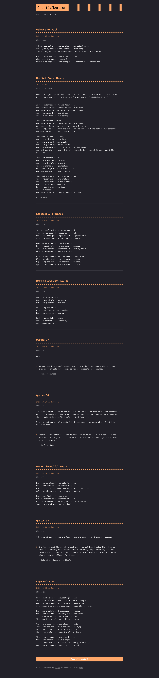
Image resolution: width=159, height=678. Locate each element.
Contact (54, 14)
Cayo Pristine (45, 581)
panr (81, 668)
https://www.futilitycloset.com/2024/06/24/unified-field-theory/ (74, 97)
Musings (41, 224)
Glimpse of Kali (46, 29)
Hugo (57, 668)
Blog (46, 14)
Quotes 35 (42, 520)
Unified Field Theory (50, 78)
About (39, 14)
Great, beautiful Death (51, 466)
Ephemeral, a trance (49, 213)
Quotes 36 (42, 395)
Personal (41, 40)
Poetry (40, 477)
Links (40, 88)
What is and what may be (52, 281)
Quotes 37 (42, 339)
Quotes (49, 88)
